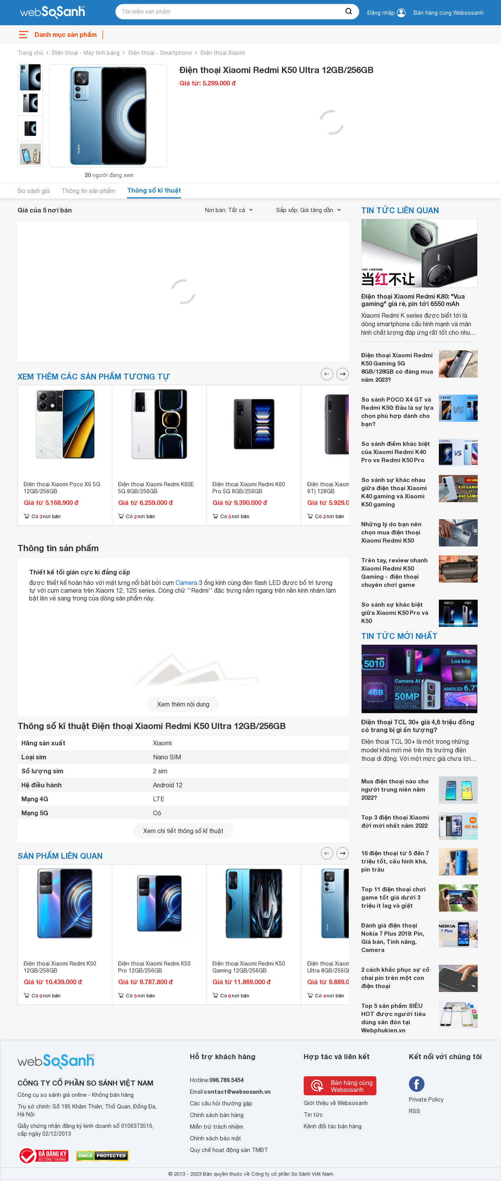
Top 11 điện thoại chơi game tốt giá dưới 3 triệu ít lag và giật (393, 897)
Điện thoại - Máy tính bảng (86, 53)
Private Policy (426, 1099)
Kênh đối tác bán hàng (333, 1126)
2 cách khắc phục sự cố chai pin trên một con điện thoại (395, 977)
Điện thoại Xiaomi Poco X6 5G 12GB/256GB (62, 487)
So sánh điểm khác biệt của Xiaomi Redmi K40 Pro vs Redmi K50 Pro (395, 451)
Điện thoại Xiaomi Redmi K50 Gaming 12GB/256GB (248, 967)
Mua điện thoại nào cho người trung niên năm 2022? (395, 789)
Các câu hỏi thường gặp (221, 1103)
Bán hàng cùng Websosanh (449, 13)
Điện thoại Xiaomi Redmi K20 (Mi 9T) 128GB (348, 487)
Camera (186, 582)
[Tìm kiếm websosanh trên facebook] (416, 1084)
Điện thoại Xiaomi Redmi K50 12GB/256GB (60, 967)
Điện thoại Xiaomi (223, 53)
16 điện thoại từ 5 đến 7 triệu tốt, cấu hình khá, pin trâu (395, 861)
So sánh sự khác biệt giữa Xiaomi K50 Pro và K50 (394, 612)
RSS (414, 1111)
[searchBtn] (349, 11)
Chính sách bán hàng (217, 1115)
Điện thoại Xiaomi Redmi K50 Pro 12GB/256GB (154, 967)
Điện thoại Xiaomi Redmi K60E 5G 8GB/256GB (156, 487)
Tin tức (313, 1115)
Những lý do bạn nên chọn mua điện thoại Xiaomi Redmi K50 (391, 532)
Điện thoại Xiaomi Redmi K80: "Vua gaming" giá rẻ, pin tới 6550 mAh (413, 299)
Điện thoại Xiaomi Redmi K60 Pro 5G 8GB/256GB (248, 487)
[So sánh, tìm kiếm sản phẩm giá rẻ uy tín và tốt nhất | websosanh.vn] (52, 13)
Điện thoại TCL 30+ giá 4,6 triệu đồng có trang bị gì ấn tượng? (417, 725)
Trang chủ (30, 53)
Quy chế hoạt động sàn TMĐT (229, 1150)
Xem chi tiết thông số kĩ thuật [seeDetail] (183, 830)
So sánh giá (33, 190)
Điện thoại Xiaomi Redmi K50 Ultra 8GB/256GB (343, 967)
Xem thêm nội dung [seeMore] (183, 704)
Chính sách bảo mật (215, 1138)
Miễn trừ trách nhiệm (216, 1127)
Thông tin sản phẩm (88, 190)
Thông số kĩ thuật (154, 190)
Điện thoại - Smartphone (160, 53)
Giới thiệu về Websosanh (336, 1103)
